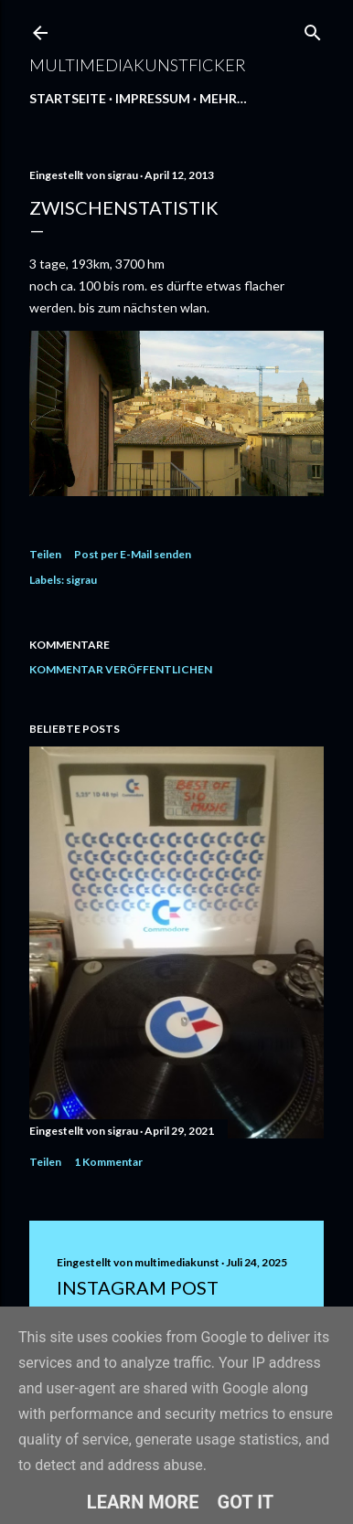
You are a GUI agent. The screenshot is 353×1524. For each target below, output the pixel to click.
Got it (246, 1502)
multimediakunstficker (137, 65)
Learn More (143, 1502)
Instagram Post (138, 1287)
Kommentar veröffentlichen (120, 669)
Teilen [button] (45, 554)
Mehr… (223, 98)
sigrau (81, 580)
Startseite (67, 98)
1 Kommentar (108, 1162)
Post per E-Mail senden (132, 554)
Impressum (152, 98)
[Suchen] (313, 29)
